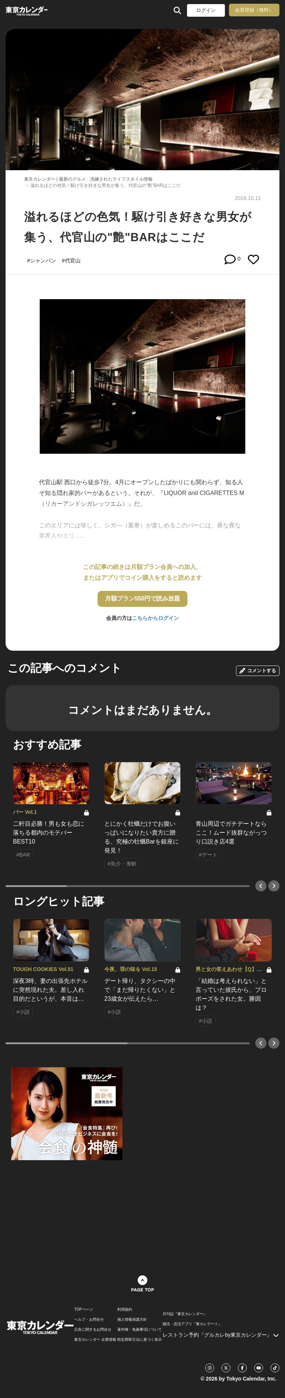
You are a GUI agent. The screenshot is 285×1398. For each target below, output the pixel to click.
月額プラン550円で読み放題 (142, 598)
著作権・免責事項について (139, 1329)
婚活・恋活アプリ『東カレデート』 (192, 1324)
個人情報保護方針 (132, 1319)
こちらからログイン (155, 618)
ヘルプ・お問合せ (89, 1319)
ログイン (206, 10)
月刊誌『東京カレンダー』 (185, 1314)
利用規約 (124, 1309)
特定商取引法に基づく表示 (139, 1340)
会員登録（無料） (254, 10)
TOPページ (83, 1309)
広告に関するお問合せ (92, 1329)
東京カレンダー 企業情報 (95, 1340)
